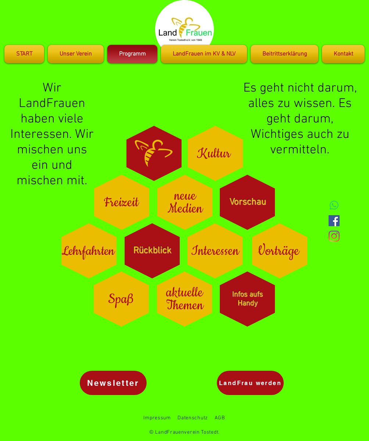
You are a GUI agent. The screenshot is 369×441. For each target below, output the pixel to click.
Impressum (157, 418)
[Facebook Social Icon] (334, 220)
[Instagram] (334, 236)
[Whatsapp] (334, 205)
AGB (220, 418)
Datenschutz (193, 418)
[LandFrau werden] (250, 383)
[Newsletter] (113, 383)
